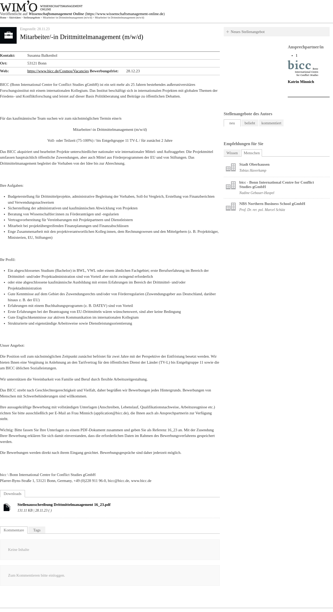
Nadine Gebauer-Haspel (256, 193)
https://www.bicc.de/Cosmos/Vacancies (58, 71)
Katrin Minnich (301, 82)
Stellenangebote (31, 17)
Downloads (12, 494)
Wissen (232, 153)
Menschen (253, 152)
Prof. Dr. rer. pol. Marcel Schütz (262, 210)
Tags (37, 530)
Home (3, 17)
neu (232, 123)
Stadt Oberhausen (254, 164)
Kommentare (14, 530)
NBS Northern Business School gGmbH (272, 204)
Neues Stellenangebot (248, 32)
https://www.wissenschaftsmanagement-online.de (124, 14)
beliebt (250, 123)
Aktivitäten (15, 17)
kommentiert (271, 123)
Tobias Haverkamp (252, 170)
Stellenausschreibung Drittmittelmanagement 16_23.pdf (64, 505)
